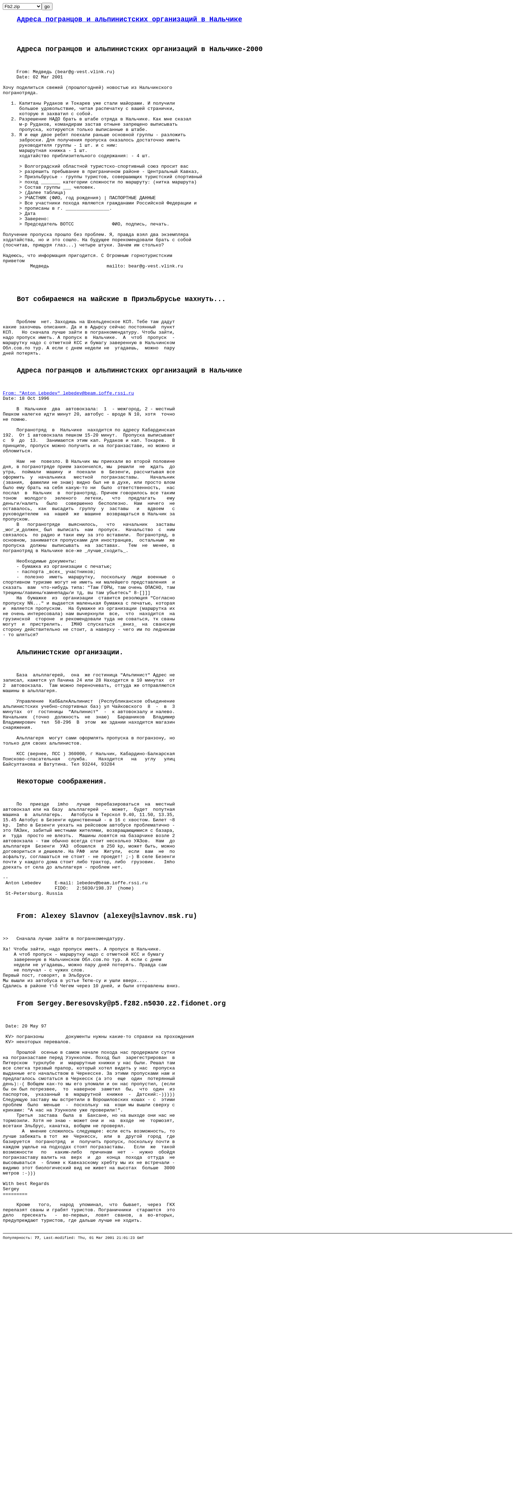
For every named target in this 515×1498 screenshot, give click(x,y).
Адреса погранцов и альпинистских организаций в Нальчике (129, 20)
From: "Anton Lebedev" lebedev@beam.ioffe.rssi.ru (68, 462)
